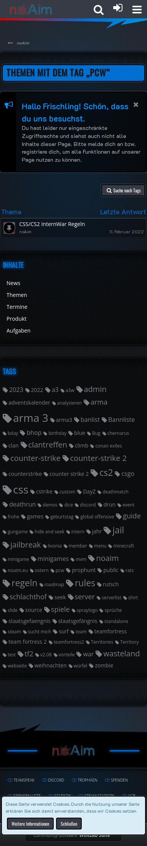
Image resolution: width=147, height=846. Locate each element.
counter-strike (35, 458)
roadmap (54, 584)
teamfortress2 (69, 642)
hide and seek (49, 531)
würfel (80, 665)
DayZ (89, 491)
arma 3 (30, 417)
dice (68, 505)
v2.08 (46, 654)
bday (13, 433)
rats (130, 570)
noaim (107, 558)
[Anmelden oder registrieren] (117, 7)
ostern (42, 570)
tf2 (29, 653)
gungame (18, 531)
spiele (60, 609)
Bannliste (121, 419)
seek (60, 597)
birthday (57, 433)
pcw (60, 570)
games (35, 516)
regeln (25, 583)
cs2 (106, 472)
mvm (81, 559)
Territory (129, 642)
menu (100, 546)
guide (131, 515)
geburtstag (61, 516)
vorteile (67, 654)
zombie (104, 665)
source (33, 609)
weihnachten (51, 665)
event (128, 505)
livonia (55, 546)
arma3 (64, 419)
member (78, 546)
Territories (102, 642)
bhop (33, 432)
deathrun (22, 504)
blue (79, 432)
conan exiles (108, 446)
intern (77, 531)
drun (110, 504)
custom (67, 492)
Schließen (69, 823)
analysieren (69, 403)
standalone (116, 621)
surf (64, 631)
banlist (90, 419)
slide (13, 610)
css (20, 489)
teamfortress (110, 631)
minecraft (123, 546)
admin (95, 389)
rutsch (111, 584)
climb (81, 445)
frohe (13, 516)
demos (50, 505)
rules (85, 583)
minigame (18, 559)
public (111, 570)
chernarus (118, 433)
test (12, 654)
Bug (96, 433)
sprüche (113, 610)
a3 (55, 389)
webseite (17, 665)
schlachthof (28, 596)
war (88, 654)
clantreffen (48, 444)
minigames (53, 558)
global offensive (97, 516)
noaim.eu (18, 570)
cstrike (44, 491)
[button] (137, 9)
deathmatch (115, 492)
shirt (133, 597)
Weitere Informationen (30, 823)
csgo (127, 473)
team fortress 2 (27, 641)
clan (13, 445)
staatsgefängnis (77, 621)
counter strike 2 (69, 473)
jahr (97, 531)
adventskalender (29, 402)
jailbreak (25, 544)
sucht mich (39, 631)
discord (88, 505)
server (85, 596)
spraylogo (87, 610)
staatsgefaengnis (29, 621)
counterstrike (25, 473)
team (81, 631)
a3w (70, 390)
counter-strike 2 (98, 458)
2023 (16, 389)
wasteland (121, 653)
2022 (37, 389)
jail (118, 530)
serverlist (111, 597)
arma (99, 402)
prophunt (84, 570)
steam (14, 631)
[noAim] (30, 9)
